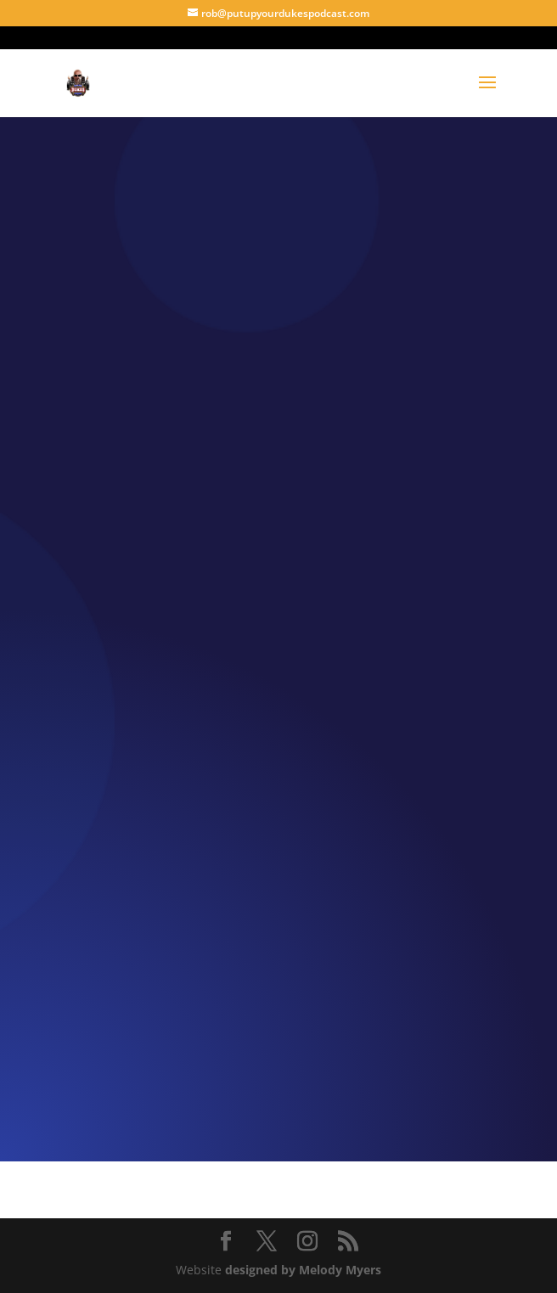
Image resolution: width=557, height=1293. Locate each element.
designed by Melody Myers (303, 1270)
